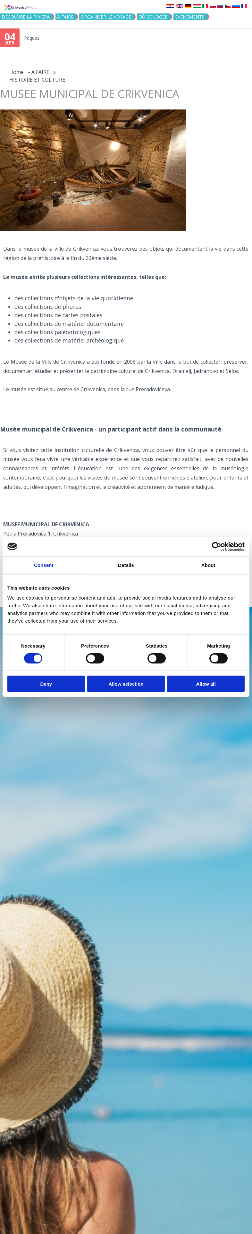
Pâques (31, 38)
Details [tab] (126, 565)
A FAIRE (65, 17)
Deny (46, 684)
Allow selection (125, 684)
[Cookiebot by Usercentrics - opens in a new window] (217, 546)
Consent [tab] (44, 565)
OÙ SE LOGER (153, 17)
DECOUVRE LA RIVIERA (26, 17)
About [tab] (208, 565)
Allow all (206, 684)
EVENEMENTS (190, 17)
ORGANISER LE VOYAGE (106, 17)
